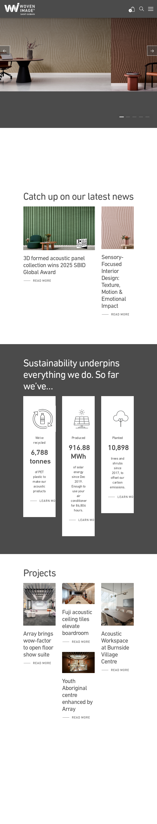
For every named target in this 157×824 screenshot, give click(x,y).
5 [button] (147, 117)
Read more (42, 280)
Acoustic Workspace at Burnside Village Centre (115, 647)
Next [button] (152, 51)
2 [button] (128, 117)
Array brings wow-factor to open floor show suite (38, 644)
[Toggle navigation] (150, 8)
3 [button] (134, 117)
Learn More (50, 500)
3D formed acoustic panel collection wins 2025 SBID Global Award (54, 265)
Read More (42, 663)
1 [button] (121, 117)
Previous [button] (5, 51)
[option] (78, 45)
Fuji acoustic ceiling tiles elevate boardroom (77, 622)
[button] (132, 9)
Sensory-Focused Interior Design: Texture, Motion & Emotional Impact (113, 281)
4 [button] (141, 117)
